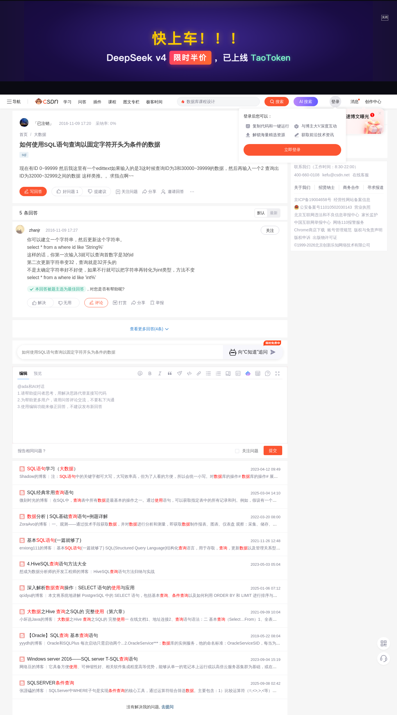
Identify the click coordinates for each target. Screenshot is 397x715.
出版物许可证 (325, 237)
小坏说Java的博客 (36, 619)
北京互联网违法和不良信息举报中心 (326, 214)
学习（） (52, 468)
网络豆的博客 (31, 666)
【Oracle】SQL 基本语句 (62, 635)
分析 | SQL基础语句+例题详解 (67, 516)
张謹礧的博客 (31, 690)
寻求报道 (375, 187)
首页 (23, 134)
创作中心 (373, 101)
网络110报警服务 (348, 222)
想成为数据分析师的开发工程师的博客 (54, 571)
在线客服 (361, 175)
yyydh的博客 (30, 643)
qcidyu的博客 (31, 595)
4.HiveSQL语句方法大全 (57, 563)
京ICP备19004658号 (312, 199)
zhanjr (34, 230)
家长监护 (370, 214)
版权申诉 (302, 237)
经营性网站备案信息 (352, 199)
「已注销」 (43, 123)
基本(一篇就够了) (54, 540)
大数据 (40, 134)
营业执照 (362, 207)
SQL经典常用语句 (50, 492)
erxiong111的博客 (35, 548)
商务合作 (351, 187)
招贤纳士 (327, 187)
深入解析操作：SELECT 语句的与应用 (81, 587)
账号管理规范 (339, 230)
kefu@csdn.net (336, 175)
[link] (23, 134)
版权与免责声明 (368, 230)
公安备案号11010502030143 (326, 207)
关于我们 (302, 187)
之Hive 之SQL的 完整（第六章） (77, 611)
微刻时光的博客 (33, 500)
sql (24, 155)
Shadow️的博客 (33, 476)
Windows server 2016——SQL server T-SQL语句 (82, 659)
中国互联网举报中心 (312, 222)
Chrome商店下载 (309, 230)
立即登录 (292, 150)
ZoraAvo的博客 (33, 524)
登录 (335, 101)
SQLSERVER (50, 682)
